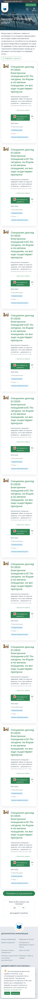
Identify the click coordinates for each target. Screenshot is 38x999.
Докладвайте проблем (19, 913)
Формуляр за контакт (26, 939)
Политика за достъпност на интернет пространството (9, 958)
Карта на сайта (24, 950)
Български (30, 5)
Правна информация (8, 939)
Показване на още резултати (19, 893)
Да (15, 908)
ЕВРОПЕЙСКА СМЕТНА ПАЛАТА (10, 14)
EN (32, 116)
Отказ (7, 993)
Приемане (15, 993)
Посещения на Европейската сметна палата (26, 945)
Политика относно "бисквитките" (7, 951)
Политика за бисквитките (13, 990)
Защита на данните (8, 942)
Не (23, 908)
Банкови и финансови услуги (20, 137)
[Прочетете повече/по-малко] (23, 110)
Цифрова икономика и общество (21, 140)
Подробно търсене (11, 58)
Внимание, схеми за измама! (26, 957)
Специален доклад (17, 130)
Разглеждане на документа (20, 117)
